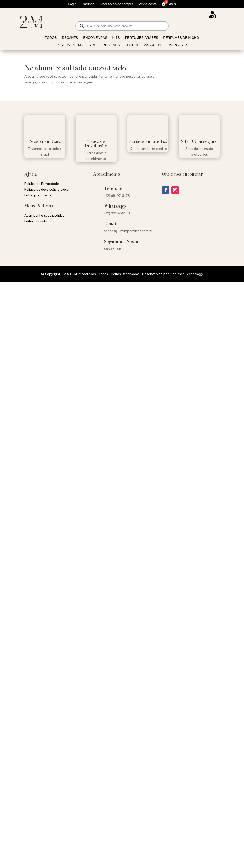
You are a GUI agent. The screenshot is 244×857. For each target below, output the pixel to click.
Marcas (175, 45)
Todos (51, 38)
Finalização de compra (116, 4)
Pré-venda (110, 45)
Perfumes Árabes (141, 38)
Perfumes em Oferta (75, 45)
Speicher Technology (186, 274)
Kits (116, 38)
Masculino (153, 45)
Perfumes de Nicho (181, 38)
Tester (131, 45)
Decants (70, 38)
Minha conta (147, 4)
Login (72, 4)
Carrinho (87, 4)
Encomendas (95, 38)
